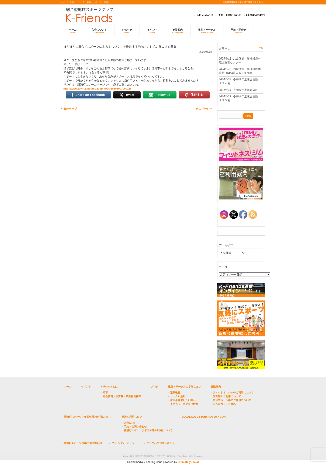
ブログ (154, 386)
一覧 (261, 48)
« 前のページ (69, 108)
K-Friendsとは (205, 15)
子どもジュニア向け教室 (184, 404)
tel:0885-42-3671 (255, 15)
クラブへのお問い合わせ (161, 443)
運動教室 (175, 392)
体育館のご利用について (227, 396)
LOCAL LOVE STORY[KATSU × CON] (204, 416)
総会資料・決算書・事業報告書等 (122, 396)
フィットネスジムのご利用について (233, 392)
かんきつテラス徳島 (224, 404)
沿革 (105, 392)
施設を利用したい (132, 416)
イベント (86, 386)
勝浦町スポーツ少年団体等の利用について (88, 416)
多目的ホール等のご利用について (232, 400)
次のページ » (204, 108)
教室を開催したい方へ (183, 400)
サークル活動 (177, 396)
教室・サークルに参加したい (184, 386)
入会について (131, 422)
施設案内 (216, 386)
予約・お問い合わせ (229, 15)
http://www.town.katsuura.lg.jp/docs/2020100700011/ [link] (97, 88)
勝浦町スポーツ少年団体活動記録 (83, 443)
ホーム (67, 386)
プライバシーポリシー (124, 443)
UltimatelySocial (188, 462)
